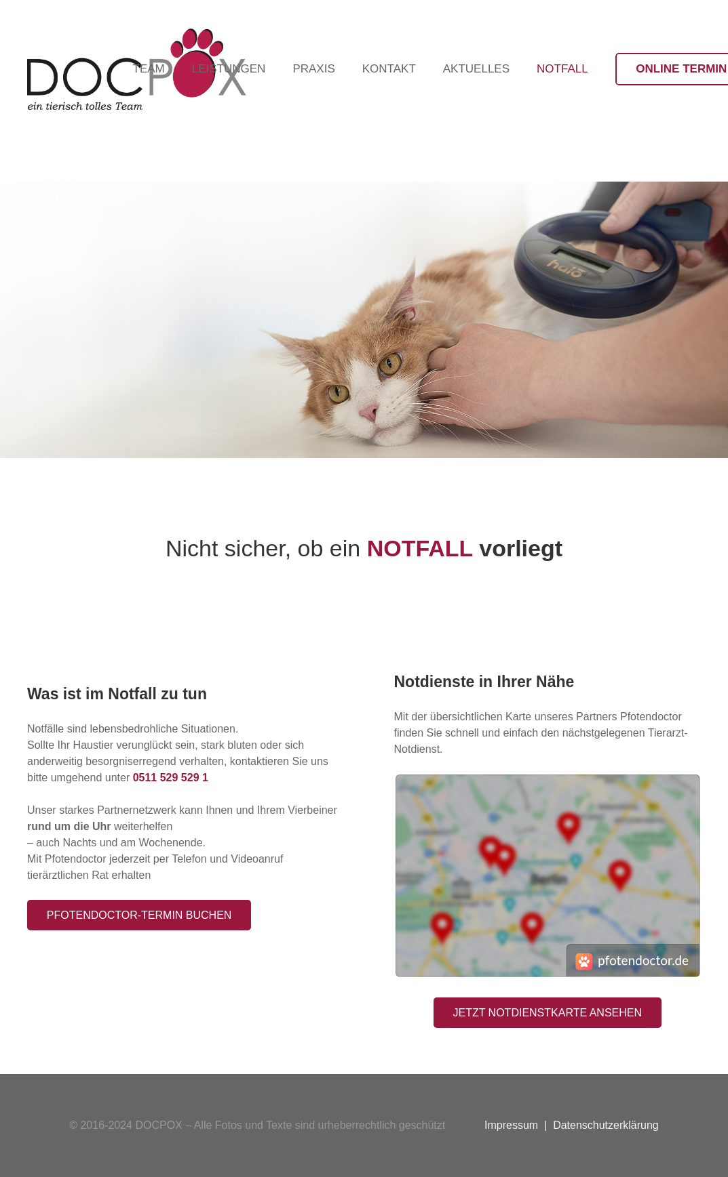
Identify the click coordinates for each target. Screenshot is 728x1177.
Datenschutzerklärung (606, 1125)
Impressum (511, 1125)
